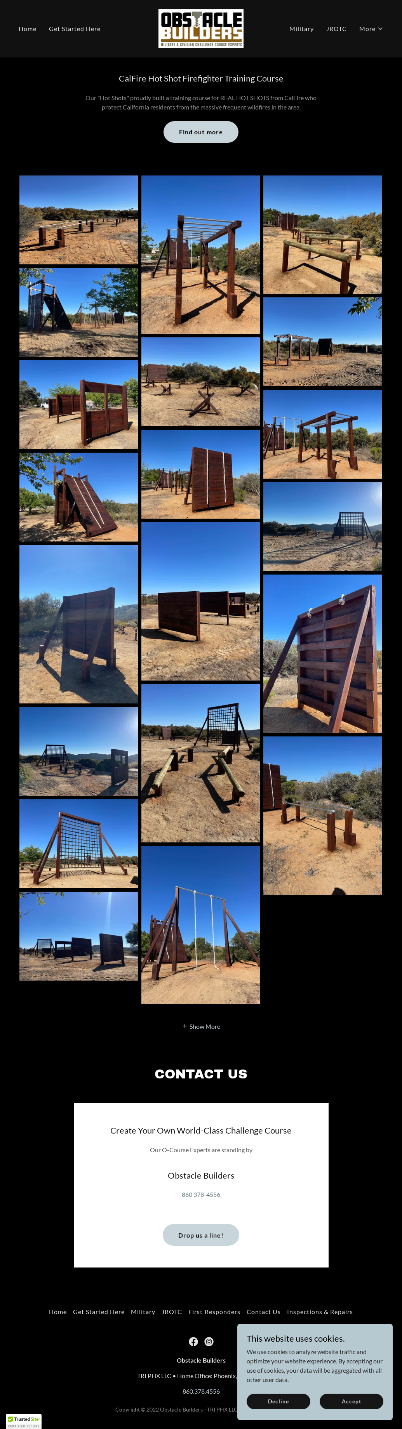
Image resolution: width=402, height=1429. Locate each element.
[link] (201, 27)
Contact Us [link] (264, 1293)
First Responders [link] (214, 1293)
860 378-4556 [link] (201, 1175)
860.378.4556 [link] (201, 1372)
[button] (371, 28)
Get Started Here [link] (75, 28)
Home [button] (58, 1293)
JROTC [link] (336, 28)
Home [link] (28, 28)
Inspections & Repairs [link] (320, 1293)
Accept (351, 1401)
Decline (278, 1401)
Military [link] (301, 28)
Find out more (201, 131)
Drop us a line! (201, 1216)
